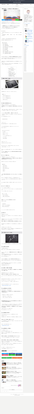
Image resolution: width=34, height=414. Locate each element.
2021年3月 (25, 49)
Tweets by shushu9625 (26, 45)
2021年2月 (25, 50)
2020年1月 (25, 59)
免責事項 (16, 394)
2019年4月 (25, 66)
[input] (28, 26)
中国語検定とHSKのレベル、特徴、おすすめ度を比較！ (30, 41)
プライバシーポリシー (19, 394)
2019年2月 (25, 68)
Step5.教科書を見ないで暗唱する (12, 76)
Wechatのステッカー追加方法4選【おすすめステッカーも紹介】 (30, 34)
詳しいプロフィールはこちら (27, 23)
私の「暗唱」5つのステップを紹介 (11, 72)
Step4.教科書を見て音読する (11, 75)
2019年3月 (25, 67)
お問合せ (14, 394)
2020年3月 (25, 57)
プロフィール (12, 394)
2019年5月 (25, 65)
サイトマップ (22, 394)
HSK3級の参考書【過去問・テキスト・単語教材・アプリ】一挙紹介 (29, 31)
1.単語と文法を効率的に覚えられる (12, 69)
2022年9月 (25, 48)
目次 (11, 67)
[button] (20, 19)
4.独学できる (10, 71)
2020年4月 (25, 56)
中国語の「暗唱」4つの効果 (10, 68)
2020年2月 (25, 58)
